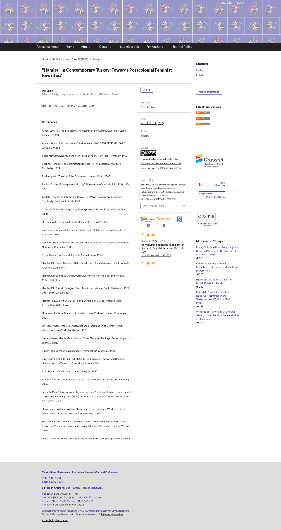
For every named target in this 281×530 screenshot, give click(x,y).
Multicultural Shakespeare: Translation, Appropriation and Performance (140, 18)
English (200, 69)
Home (70, 47)
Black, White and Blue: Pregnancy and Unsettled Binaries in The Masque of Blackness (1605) (217, 251)
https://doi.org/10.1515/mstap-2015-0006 (71, 105)
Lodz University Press (66, 493)
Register (227, 2)
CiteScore (220, 184)
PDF (148, 89)
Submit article (130, 47)
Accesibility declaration (55, 520)
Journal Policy (183, 47)
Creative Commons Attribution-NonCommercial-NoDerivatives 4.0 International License (161, 163)
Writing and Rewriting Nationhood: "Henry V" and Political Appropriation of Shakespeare (217, 315)
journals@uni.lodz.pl (73, 504)
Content (105, 47)
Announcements (48, 47)
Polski (199, 75)
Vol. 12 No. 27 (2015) (77, 59)
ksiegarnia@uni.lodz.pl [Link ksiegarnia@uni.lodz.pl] (112, 514)
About (85, 47)
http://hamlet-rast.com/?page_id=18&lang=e (105, 438)
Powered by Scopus (215, 197)
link (127, 510)
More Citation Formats (154, 205)
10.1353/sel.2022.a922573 (156, 255)
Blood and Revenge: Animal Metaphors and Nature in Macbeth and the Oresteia (217, 267)
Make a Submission (209, 91)
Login (240, 2)
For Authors (155, 47)
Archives (57, 59)
